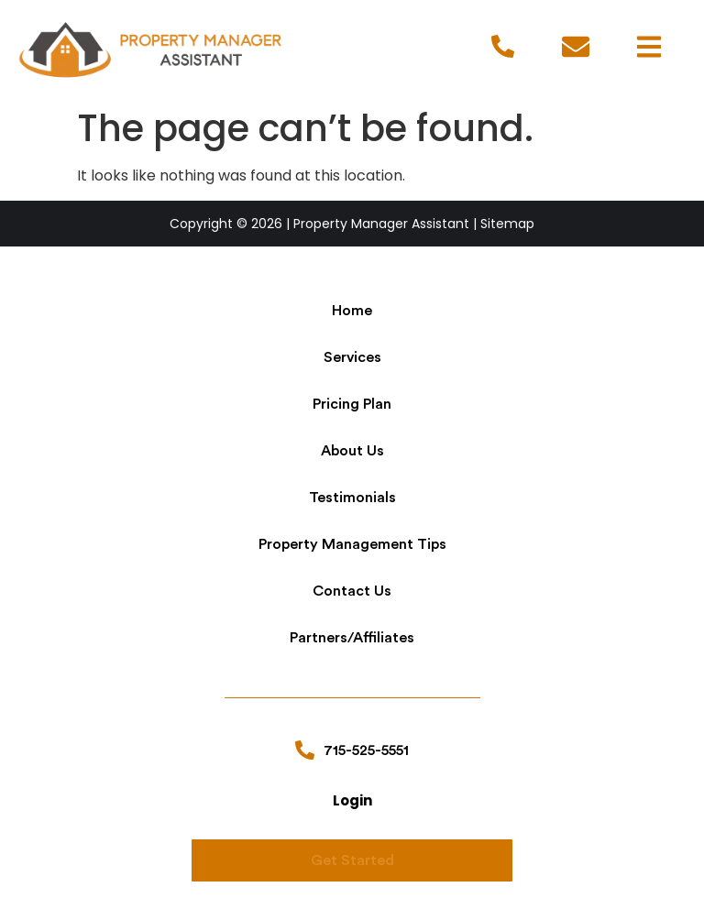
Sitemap (507, 223)
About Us (352, 451)
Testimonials (352, 497)
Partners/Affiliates (352, 637)
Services (352, 357)
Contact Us (352, 591)
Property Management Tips (352, 544)
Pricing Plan (352, 404)
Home (352, 310)
